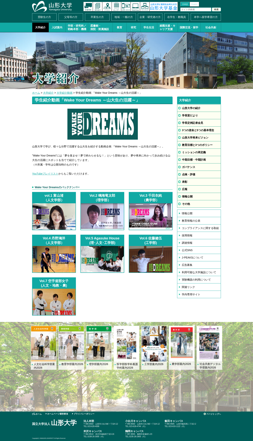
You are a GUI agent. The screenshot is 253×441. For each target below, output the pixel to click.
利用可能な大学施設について (199, 272)
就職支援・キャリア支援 (167, 27)
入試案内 (57, 27)
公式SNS (187, 250)
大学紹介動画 (65, 92)
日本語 (185, 4)
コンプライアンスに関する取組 (200, 228)
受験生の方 (44, 17)
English (194, 4)
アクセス (107, 6)
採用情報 (187, 235)
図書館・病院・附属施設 (99, 27)
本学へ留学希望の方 (206, 17)
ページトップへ (213, 414)
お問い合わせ (126, 6)
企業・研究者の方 (150, 17)
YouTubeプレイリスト (45, 173)
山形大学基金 (164, 6)
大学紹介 (40, 27)
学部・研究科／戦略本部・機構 (77, 27)
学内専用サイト (191, 294)
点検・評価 (188, 174)
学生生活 (148, 27)
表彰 (184, 181)
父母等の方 (70, 17)
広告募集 (187, 264)
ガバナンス (188, 167)
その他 (186, 203)
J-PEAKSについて (192, 257)
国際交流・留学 (189, 27)
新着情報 (88, 6)
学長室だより (190, 115)
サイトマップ (145, 6)
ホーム (36, 92)
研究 (133, 27)
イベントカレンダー (116, 6)
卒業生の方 (97, 17)
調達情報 (187, 242)
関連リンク (188, 287)
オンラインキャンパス (135, 6)
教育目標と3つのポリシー (197, 144)
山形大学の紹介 (191, 108)
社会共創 (210, 27)
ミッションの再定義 (194, 152)
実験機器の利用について (196, 279)
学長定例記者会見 (192, 122)
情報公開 (187, 196)
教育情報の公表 (191, 220)
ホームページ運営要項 (57, 414)
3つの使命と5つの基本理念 (198, 130)
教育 (119, 27)
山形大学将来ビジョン (195, 137)
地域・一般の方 (123, 17)
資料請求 (97, 6)
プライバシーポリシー (84, 414)
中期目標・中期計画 (194, 159)
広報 (184, 189)
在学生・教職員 (176, 17)
